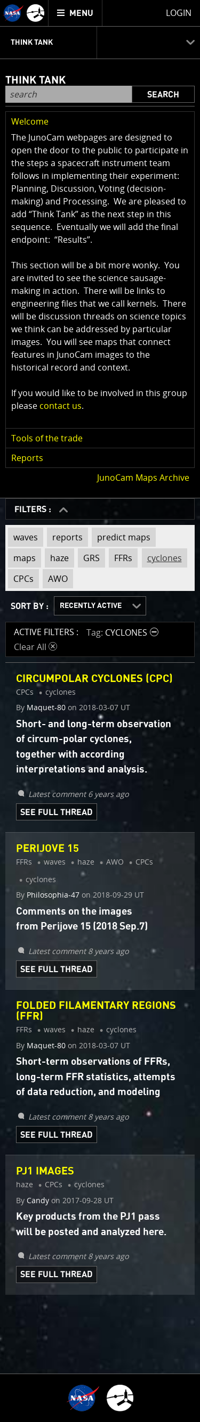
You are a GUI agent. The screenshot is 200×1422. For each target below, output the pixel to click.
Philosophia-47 (53, 895)
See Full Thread (56, 812)
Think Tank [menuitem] (32, 42)
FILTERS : (33, 509)
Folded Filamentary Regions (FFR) (96, 1011)
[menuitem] (75, 13)
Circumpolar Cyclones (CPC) (94, 678)
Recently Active (91, 606)
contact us (60, 406)
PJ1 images (45, 1171)
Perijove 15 (47, 848)
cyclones (162, 556)
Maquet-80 (46, 707)
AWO (55, 577)
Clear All (35, 647)
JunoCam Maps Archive (143, 477)
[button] (100, 121)
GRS (89, 556)
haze (57, 556)
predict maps (121, 537)
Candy (38, 1200)
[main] (100, 711)
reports (65, 537)
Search (163, 95)
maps (22, 556)
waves (23, 537)
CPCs (21, 577)
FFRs (120, 556)
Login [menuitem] (178, 13)
